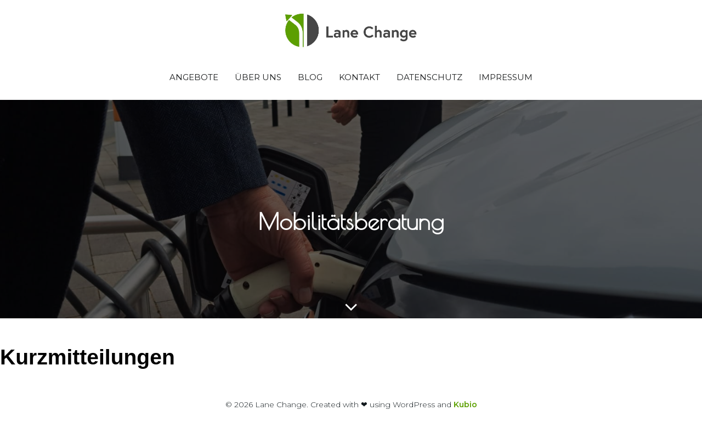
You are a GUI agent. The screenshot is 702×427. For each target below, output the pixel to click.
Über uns (258, 77)
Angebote (193, 77)
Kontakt (359, 77)
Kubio (465, 404)
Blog (310, 77)
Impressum (506, 77)
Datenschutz (429, 77)
